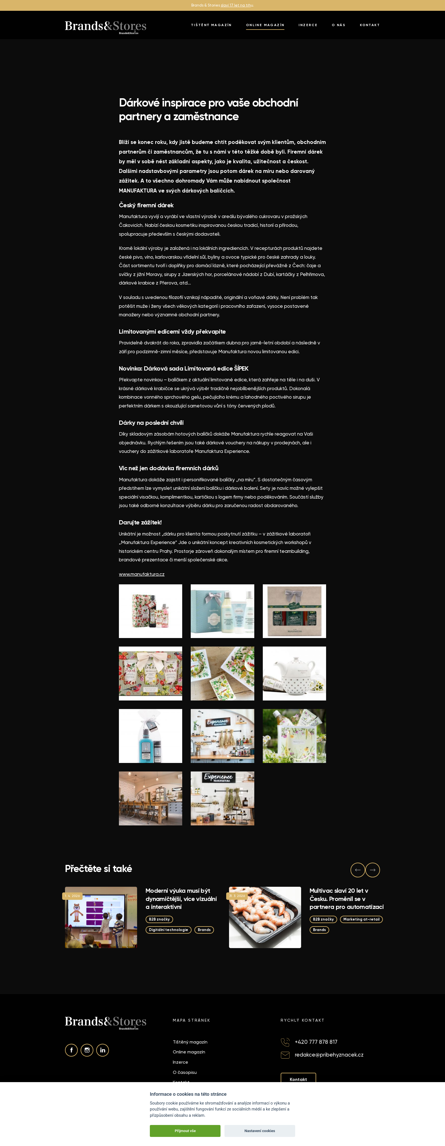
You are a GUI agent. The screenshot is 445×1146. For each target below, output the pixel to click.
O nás (339, 25)
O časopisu (185, 1072)
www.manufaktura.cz (142, 574)
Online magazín (265, 25)
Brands (204, 930)
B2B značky (159, 919)
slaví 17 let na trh (236, 5)
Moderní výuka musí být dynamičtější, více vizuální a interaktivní (181, 899)
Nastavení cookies (259, 1131)
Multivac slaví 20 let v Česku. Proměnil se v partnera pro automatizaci (347, 899)
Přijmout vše (185, 1131)
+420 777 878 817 (316, 1042)
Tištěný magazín (211, 25)
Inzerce (308, 25)
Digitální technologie (168, 930)
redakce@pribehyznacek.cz (329, 1054)
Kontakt (370, 25)
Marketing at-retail (361, 919)
